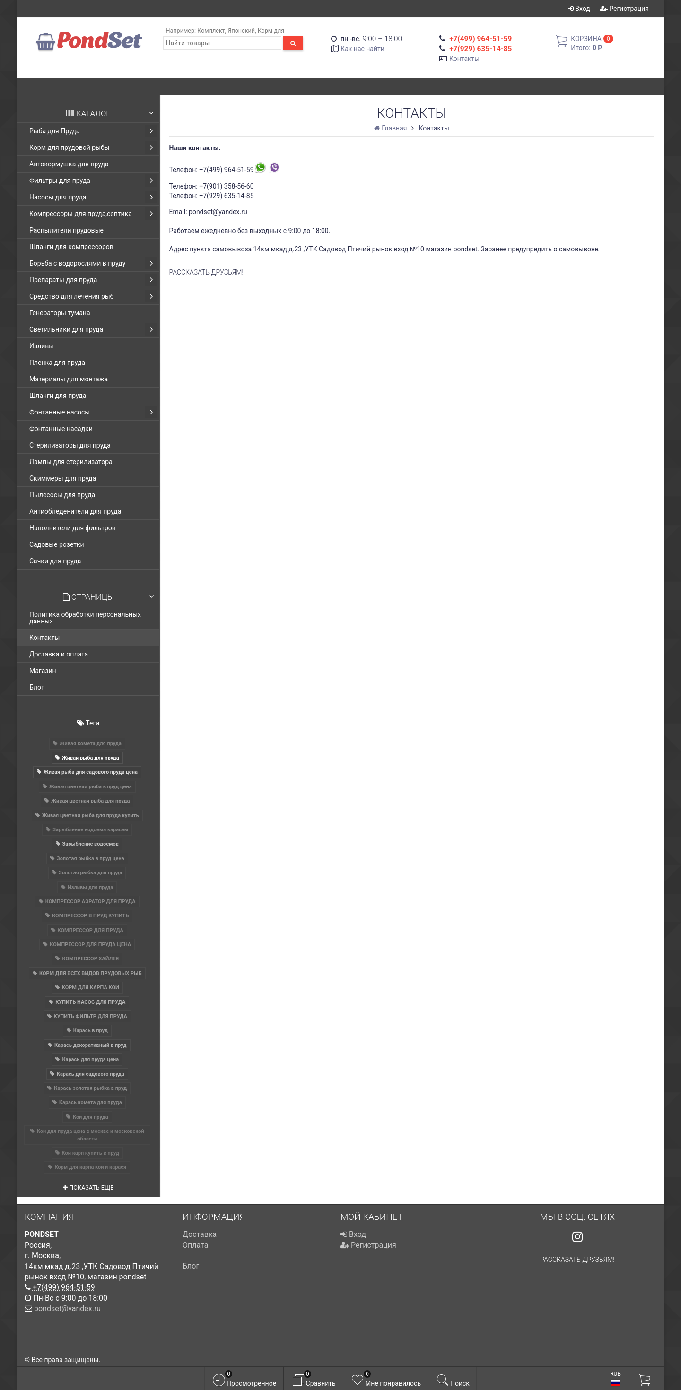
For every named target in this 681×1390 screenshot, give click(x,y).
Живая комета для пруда (91, 744)
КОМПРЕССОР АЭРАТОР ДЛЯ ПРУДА (90, 901)
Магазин (42, 670)
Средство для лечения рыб (93, 296)
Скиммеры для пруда (62, 478)
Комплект (211, 30)
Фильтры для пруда (93, 180)
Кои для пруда (90, 1117)
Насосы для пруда (93, 197)
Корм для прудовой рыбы (93, 147)
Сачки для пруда (55, 561)
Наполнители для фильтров (72, 528)
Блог (36, 687)
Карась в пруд (90, 1030)
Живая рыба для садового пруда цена (91, 772)
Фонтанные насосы (93, 412)
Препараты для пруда (93, 280)
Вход (579, 8)
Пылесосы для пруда (62, 495)
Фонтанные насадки (61, 428)
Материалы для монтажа (68, 379)
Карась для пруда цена (90, 1059)
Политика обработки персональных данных (85, 618)
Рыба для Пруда (93, 131)
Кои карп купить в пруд (91, 1153)
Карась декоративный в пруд (90, 1045)
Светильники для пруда (93, 329)
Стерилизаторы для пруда (70, 445)
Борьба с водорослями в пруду (93, 263)
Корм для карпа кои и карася (90, 1167)
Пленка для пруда (57, 362)
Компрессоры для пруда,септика (93, 213)
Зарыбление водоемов (90, 844)
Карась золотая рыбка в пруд (90, 1088)
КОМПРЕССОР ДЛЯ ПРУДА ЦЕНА (90, 944)
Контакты (464, 58)
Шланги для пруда (57, 395)
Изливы (41, 346)
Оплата (195, 1245)
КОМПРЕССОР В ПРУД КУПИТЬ (90, 916)
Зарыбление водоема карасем (90, 830)
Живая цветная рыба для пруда (90, 801)
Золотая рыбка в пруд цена (90, 858)
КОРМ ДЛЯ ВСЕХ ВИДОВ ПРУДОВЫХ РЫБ (90, 973)
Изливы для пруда (90, 887)
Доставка (200, 1234)
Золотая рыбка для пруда (90, 873)
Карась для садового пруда (90, 1074)
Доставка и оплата (58, 654)
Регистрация (624, 8)
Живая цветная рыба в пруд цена (90, 787)
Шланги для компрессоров (71, 246)
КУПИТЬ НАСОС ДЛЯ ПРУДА (90, 1002)
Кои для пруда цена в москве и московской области (90, 1134)
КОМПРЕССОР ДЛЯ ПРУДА (90, 930)
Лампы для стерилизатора (71, 462)
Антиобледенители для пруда (75, 511)
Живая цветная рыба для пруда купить (90, 815)
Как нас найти (362, 48)
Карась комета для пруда (90, 1102)
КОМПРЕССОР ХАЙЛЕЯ (90, 959)
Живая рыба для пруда (90, 758)
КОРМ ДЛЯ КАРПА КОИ (90, 987)
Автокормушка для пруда (69, 164)
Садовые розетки (56, 544)
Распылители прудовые (66, 230)
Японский (241, 30)
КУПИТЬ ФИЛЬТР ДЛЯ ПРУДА (90, 1016)
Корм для (271, 30)
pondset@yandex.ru (67, 1308)
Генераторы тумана (59, 313)
